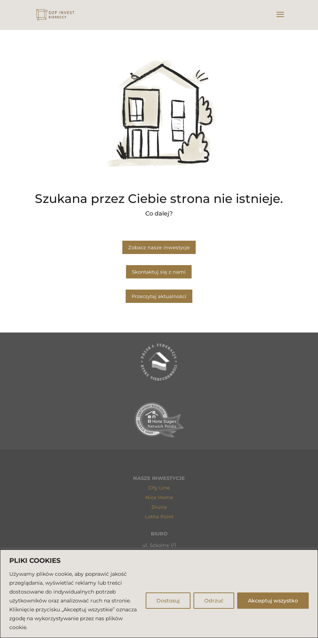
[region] (159, 594)
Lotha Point (159, 517)
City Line (159, 488)
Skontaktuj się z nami (159, 272)
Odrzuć (213, 600)
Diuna (159, 507)
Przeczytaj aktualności (159, 296)
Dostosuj (168, 600)
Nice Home (159, 497)
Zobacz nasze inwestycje (159, 247)
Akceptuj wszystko (273, 600)
